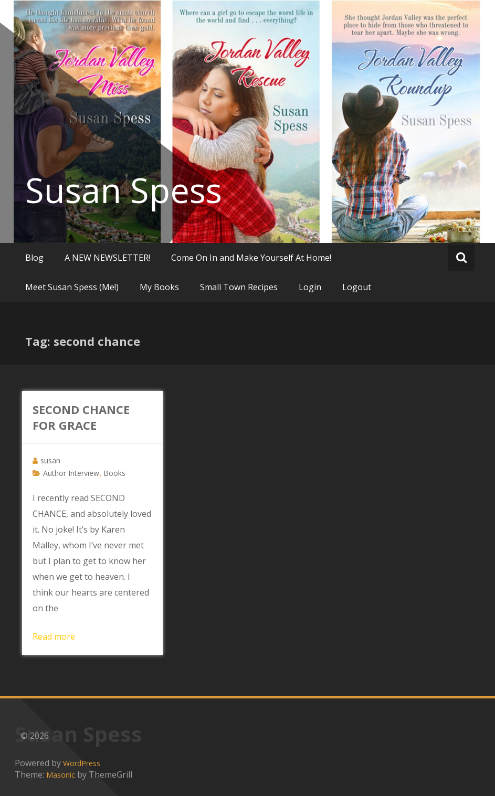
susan (50, 460)
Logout (356, 287)
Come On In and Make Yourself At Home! (251, 257)
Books (114, 473)
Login (310, 287)
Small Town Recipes (239, 287)
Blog (34, 257)
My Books (159, 287)
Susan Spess (123, 190)
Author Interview (71, 473)
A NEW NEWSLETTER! (107, 257)
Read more (54, 636)
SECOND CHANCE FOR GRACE (81, 417)
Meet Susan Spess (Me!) (72, 287)
